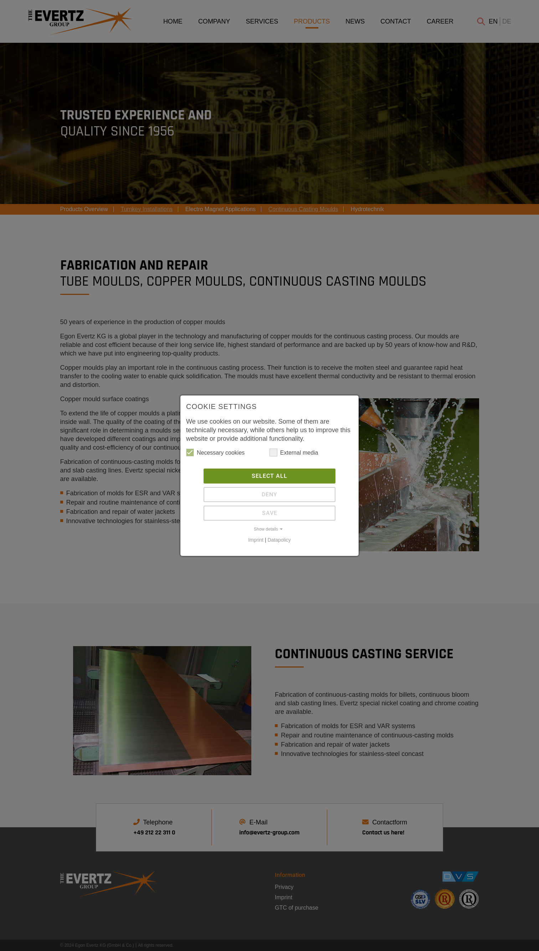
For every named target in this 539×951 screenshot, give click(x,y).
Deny (269, 494)
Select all (269, 476)
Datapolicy (279, 540)
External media (294, 452)
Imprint (255, 540)
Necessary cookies (215, 452)
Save (269, 513)
